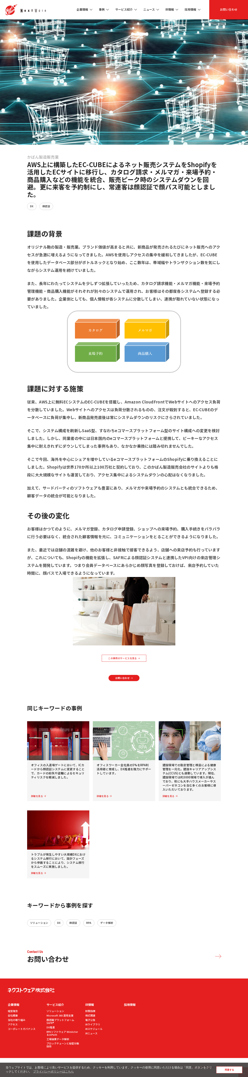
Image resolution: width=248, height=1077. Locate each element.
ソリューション (39, 923)
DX (32, 206)
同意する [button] (229, 1069)
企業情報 (13, 1005)
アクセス (13, 1024)
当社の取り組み (16, 1020)
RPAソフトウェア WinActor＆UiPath (62, 1033)
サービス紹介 (55, 1005)
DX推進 (50, 1027)
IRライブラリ (92, 1024)
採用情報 (190, 9)
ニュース (149, 9)
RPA (88, 923)
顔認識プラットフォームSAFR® (60, 1021)
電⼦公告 (90, 1020)
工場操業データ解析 (57, 1039)
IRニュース (91, 1033)
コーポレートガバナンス (21, 1029)
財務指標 (90, 1011)
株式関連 (90, 1015)
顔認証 (46, 206)
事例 (102, 9)
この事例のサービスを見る (122, 658)
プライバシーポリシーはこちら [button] (53, 1071)
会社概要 (13, 1015)
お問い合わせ (228, 9)
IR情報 (89, 1005)
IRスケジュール (93, 1029)
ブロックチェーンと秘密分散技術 (62, 1045)
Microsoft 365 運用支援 (59, 1015)
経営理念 (13, 1011)
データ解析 (106, 923)
